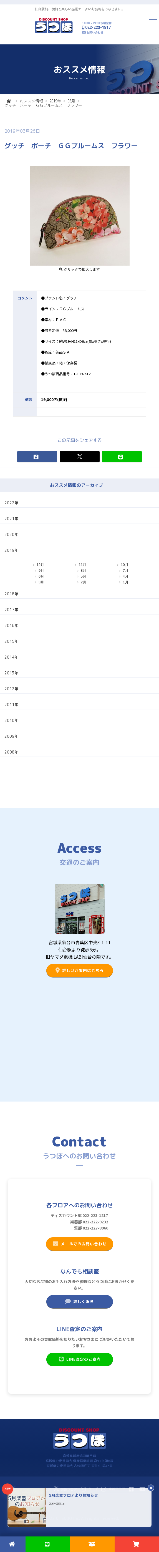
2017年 (11, 609)
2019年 (55, 101)
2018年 (11, 593)
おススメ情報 (31, 101)
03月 (71, 101)
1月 (125, 582)
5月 (83, 576)
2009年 (11, 736)
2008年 (11, 752)
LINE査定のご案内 (79, 1359)
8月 (83, 570)
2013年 (11, 673)
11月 (82, 565)
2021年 (11, 518)
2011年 (11, 704)
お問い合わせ (95, 32)
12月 (40, 565)
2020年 (11, 534)
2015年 (11, 641)
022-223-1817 (98, 27)
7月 (125, 570)
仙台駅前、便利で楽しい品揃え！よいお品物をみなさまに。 (80, 9)
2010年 (11, 720)
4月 (125, 576)
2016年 (11, 625)
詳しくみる (79, 1301)
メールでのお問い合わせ (79, 1243)
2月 (83, 582)
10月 (124, 565)
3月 (41, 582)
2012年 (11, 688)
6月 (41, 576)
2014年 (11, 657)
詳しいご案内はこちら (79, 970)
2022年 (11, 502)
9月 (41, 570)
